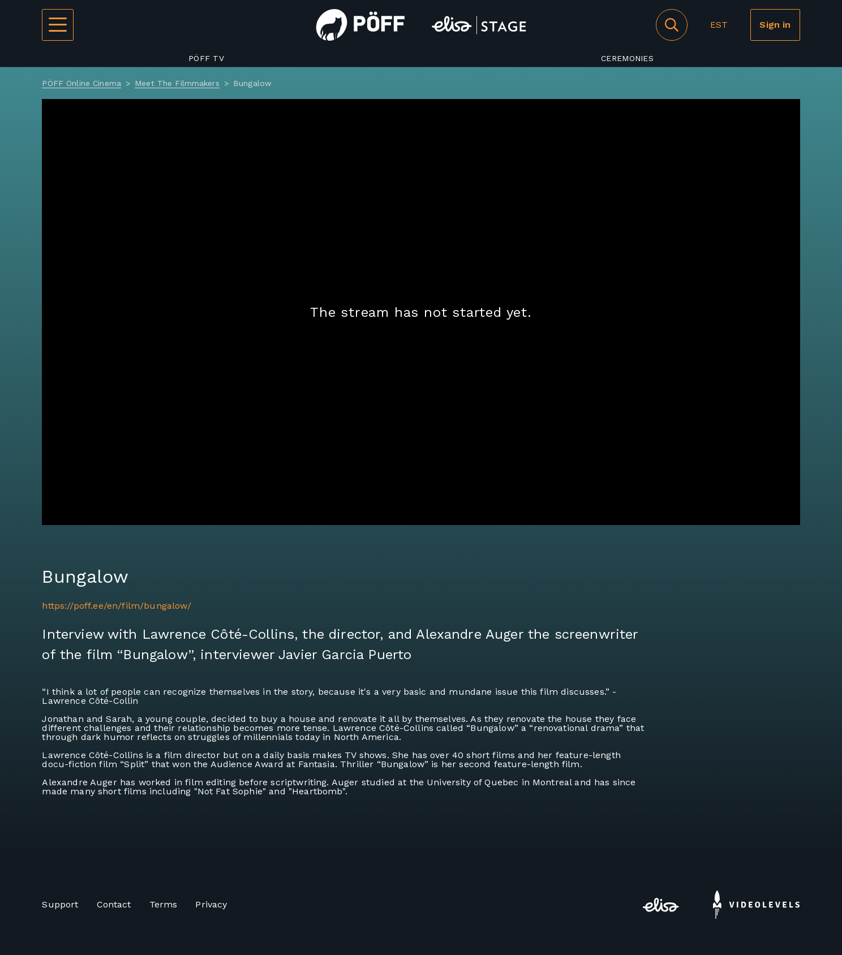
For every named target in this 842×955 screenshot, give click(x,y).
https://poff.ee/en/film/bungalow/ (116, 605)
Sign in (775, 24)
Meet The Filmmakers (177, 83)
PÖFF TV (206, 58)
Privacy (211, 904)
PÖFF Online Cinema (81, 83)
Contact (114, 904)
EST (719, 24)
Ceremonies (627, 58)
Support (60, 904)
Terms (163, 904)
